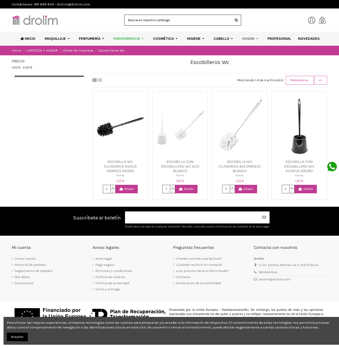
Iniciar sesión (25, 259)
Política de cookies (110, 277)
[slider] (13, 76)
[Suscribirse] (264, 217)
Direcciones (24, 283)
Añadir (126, 189)
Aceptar (17, 337)
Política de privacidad (112, 283)
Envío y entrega (107, 289)
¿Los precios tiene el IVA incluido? (202, 271)
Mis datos (22, 277)
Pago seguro (105, 265)
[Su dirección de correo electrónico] (192, 217)
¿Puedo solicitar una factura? (199, 259)
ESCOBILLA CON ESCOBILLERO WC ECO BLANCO (180, 166)
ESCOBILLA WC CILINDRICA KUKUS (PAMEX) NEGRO (120, 166)
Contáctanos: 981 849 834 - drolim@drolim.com (51, 4)
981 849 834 (268, 272)
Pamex (120, 175)
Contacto (183, 277)
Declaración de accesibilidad (198, 283)
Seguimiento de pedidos (33, 271)
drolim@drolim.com (275, 279)
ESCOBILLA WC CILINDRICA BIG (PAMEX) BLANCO (239, 166)
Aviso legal (103, 259)
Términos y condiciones (114, 271)
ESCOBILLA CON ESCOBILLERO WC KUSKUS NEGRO (299, 166)
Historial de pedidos (30, 265)
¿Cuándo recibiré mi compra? (199, 265)
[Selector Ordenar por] (300, 80)
